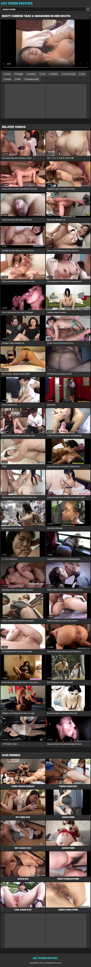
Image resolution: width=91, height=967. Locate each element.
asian (8, 74)
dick (19, 79)
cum (43, 74)
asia (83, 74)
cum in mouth (69, 74)
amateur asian (32, 79)
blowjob (19, 74)
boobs (8, 79)
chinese (54, 74)
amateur (32, 74)
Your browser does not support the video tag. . (45, 45)
